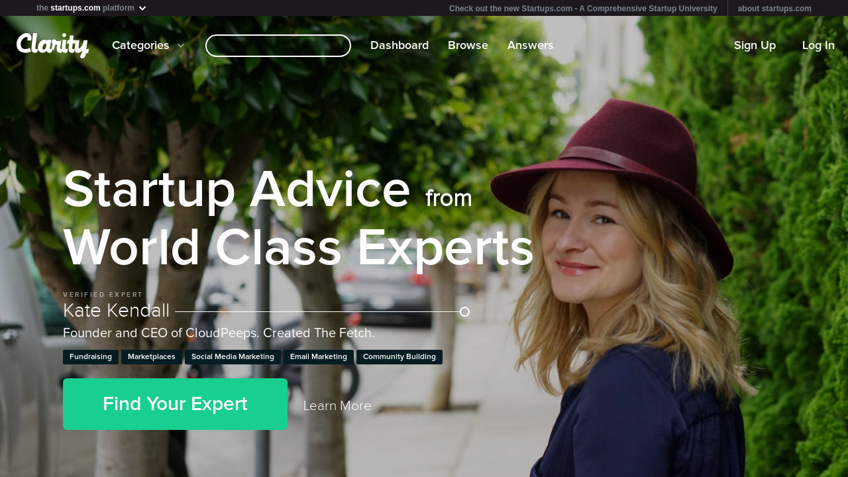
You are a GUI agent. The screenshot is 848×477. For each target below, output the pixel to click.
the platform (92, 7)
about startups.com (775, 8)
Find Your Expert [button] (175, 404)
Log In (818, 46)
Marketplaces (152, 357)
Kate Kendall (266, 311)
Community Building (399, 357)
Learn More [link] (337, 406)
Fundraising (91, 357)
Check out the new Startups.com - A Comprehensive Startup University (583, 8)
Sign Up (755, 46)
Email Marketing (318, 357)
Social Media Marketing (232, 357)
